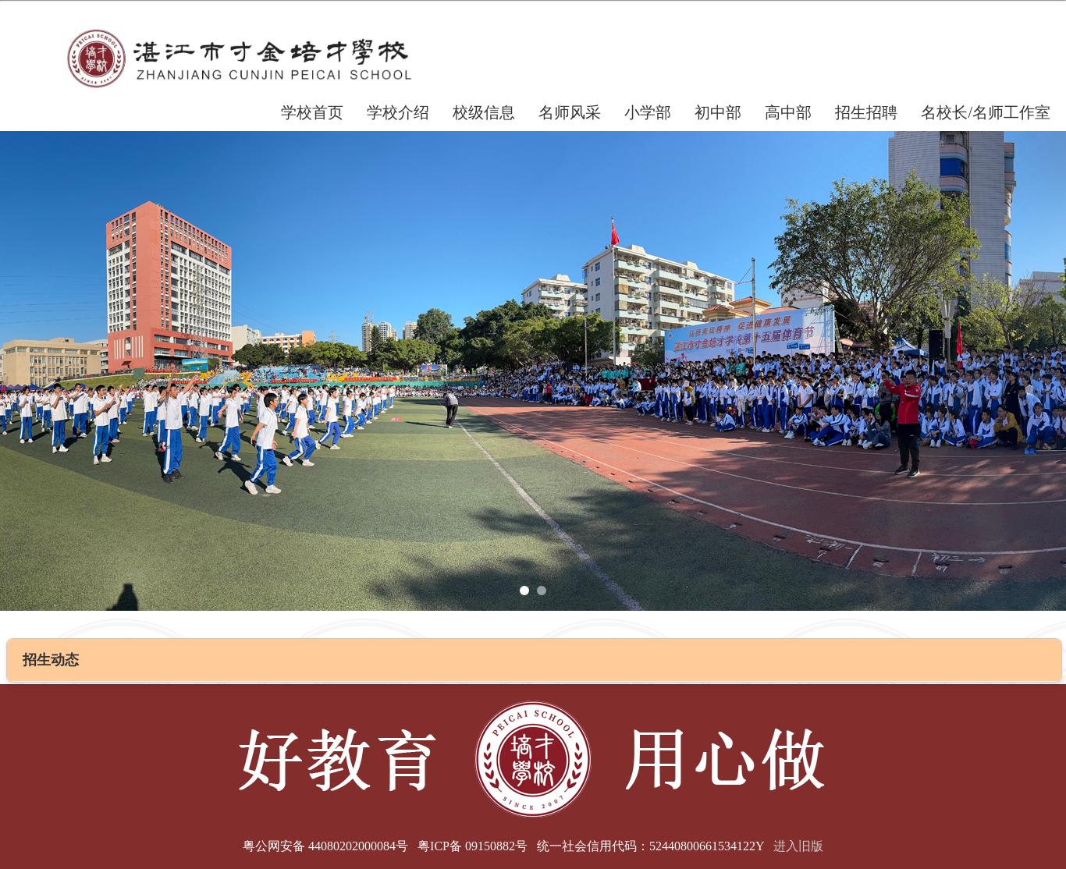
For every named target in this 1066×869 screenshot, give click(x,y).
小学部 (647, 112)
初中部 (718, 112)
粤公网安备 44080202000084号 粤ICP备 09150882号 (385, 846)
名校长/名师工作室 (985, 112)
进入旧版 (798, 846)
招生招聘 (866, 112)
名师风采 (569, 112)
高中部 (788, 112)
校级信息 (484, 112)
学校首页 (312, 112)
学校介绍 (398, 112)
